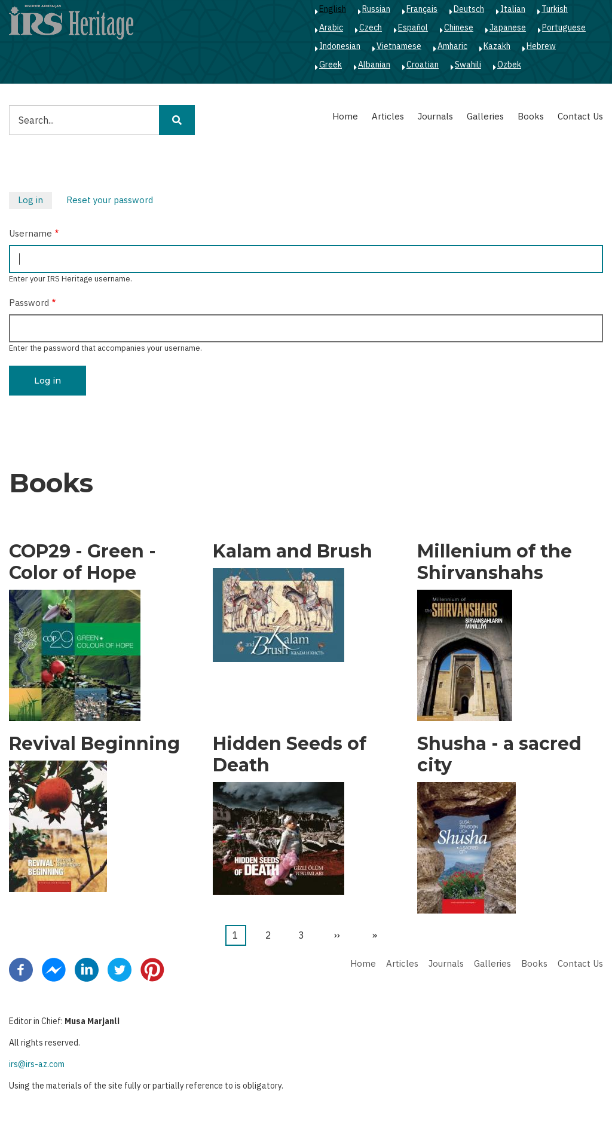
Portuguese (564, 27)
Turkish (554, 9)
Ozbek (509, 64)
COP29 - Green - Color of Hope (82, 562)
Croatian (422, 64)
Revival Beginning (94, 744)
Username (30, 233)
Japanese (507, 27)
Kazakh (497, 46)
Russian (376, 9)
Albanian (374, 64)
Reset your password (109, 200)
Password (29, 302)
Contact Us (580, 116)
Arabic (331, 27)
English (332, 9)
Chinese (458, 27)
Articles (388, 116)
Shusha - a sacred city (499, 754)
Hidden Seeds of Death (289, 754)
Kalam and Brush (292, 551)
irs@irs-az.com (37, 1064)
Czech (370, 27)
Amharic (452, 46)
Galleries (485, 116)
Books (531, 116)
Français (421, 9)
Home (345, 116)
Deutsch (469, 9)
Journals (435, 116)
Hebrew (541, 46)
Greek (330, 64)
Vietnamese (399, 46)
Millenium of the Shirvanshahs (494, 562)
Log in (35, 201)
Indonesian (339, 46)
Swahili (468, 64)
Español (413, 27)
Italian (512, 9)
